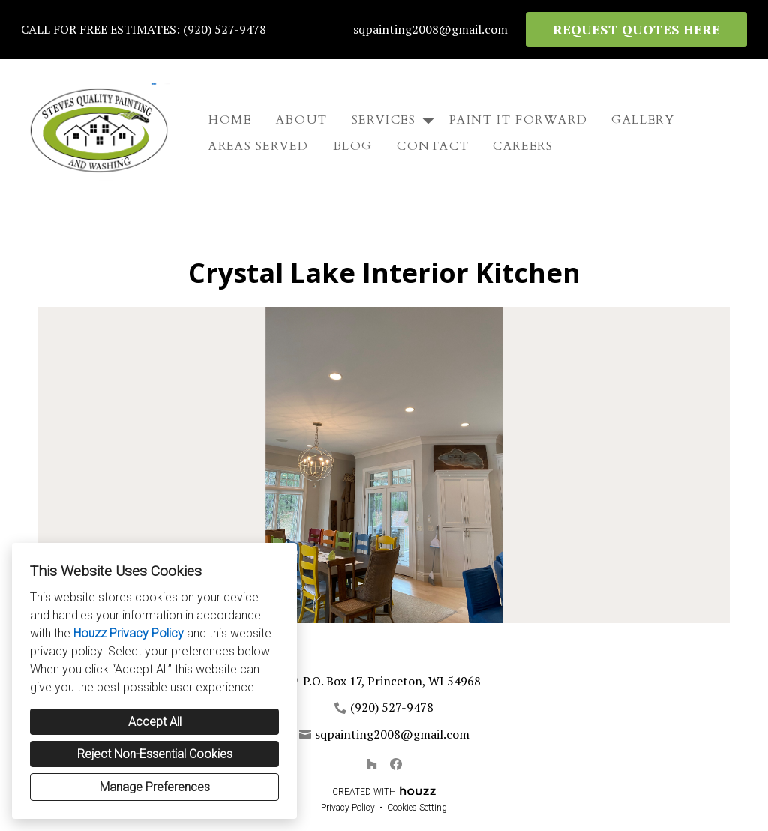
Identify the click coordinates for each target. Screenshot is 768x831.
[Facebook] (396, 764)
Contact (433, 146)
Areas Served (258, 146)
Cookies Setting (417, 807)
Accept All (155, 722)
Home (229, 120)
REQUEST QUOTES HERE (636, 29)
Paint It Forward (518, 120)
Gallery (642, 120)
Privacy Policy (348, 807)
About (302, 120)
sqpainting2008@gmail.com (430, 29)
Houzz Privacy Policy (129, 633)
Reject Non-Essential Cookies (154, 754)
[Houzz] (372, 764)
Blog (353, 146)
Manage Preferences (155, 787)
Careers (523, 146)
